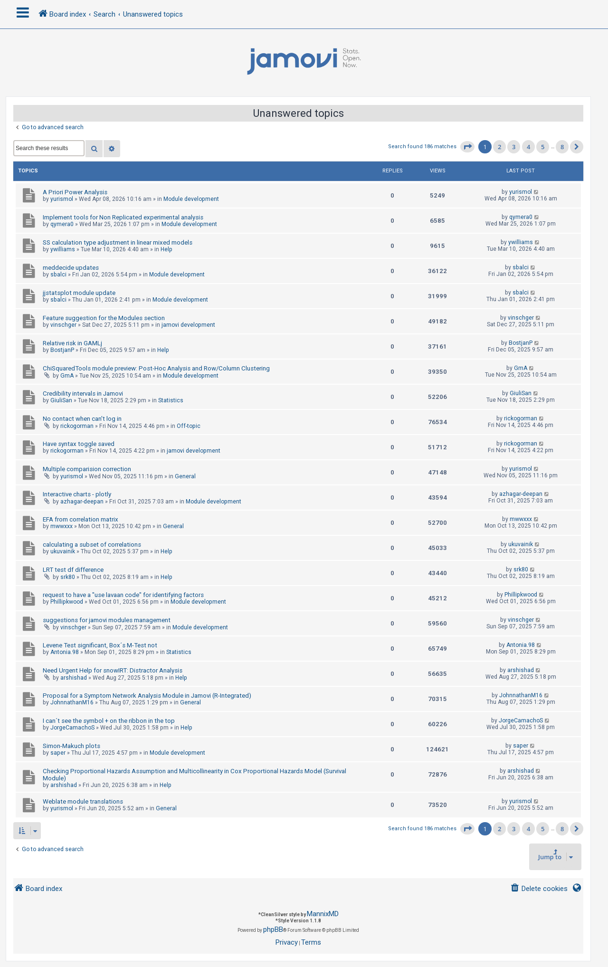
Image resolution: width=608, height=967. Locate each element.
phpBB (273, 929)
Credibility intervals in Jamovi (83, 393)
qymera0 (62, 224)
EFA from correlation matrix (80, 519)
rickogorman (77, 426)
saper (58, 752)
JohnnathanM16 (72, 702)
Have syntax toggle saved (78, 443)
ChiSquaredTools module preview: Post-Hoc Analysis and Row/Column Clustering (156, 368)
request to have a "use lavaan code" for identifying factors (123, 594)
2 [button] (499, 146)
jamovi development (188, 325)
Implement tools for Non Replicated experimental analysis (123, 217)
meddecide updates (71, 267)
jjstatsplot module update (79, 292)
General (185, 476)
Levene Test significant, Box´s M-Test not (100, 645)
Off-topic (188, 426)
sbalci (58, 274)
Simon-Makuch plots (71, 745)
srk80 (67, 577)
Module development (191, 199)
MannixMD (323, 914)
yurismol (61, 199)
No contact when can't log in (82, 418)
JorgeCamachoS (72, 727)
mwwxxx (61, 526)
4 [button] (528, 146)
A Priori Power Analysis (75, 192)
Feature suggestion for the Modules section (104, 318)
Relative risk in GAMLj (72, 343)
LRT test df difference (73, 569)
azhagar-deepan (82, 501)
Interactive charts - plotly (77, 494)
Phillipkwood (66, 601)
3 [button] (513, 146)
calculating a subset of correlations (92, 544)
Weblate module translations (83, 801)
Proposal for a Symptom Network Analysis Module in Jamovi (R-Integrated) (147, 695)
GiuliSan (61, 400)
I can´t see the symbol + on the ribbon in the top (109, 720)
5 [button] (542, 146)
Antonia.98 (64, 652)
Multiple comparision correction (87, 469)
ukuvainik (62, 551)
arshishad (73, 677)
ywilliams (62, 249)
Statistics (170, 400)
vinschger (63, 325)
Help (166, 249)
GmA (67, 375)
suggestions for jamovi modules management (107, 620)
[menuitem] (539, 889)
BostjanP (62, 350)
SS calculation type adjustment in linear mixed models (117, 242)
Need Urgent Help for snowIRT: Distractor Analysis (112, 670)
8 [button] (562, 146)
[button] (467, 146)
